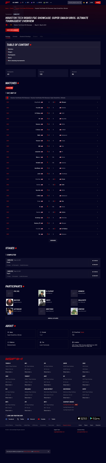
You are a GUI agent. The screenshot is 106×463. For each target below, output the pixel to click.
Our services (43, 446)
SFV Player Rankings (29, 426)
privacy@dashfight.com (82, 453)
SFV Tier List (27, 429)
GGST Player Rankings (87, 400)
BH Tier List (65, 403)
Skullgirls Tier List (28, 416)
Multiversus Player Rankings (69, 413)
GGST (84, 397)
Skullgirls (28, 410)
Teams (91, 446)
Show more (9, 393)
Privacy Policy (18, 446)
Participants (11, 55)
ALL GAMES (15, 2)
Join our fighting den (15, 437)
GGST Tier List (86, 403)
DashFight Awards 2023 (68, 428)
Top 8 (8, 295)
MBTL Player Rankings (10, 426)
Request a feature (67, 446)
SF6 (33, 2)
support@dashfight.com (59, 453)
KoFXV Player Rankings (88, 413)
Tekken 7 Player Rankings (30, 400)
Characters (98, 446)
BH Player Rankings (67, 400)
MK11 (45, 423)
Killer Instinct (48, 410)
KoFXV (84, 410)
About (10, 58)
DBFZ (45, 397)
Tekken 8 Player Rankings (11, 387)
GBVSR (39, 2)
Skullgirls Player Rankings (30, 413)
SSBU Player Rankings (10, 400)
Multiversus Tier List (67, 416)
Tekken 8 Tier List (9, 390)
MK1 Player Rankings (29, 387)
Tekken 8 (8, 384)
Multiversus (66, 410)
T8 (21, 2)
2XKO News (85, 390)
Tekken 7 (27, 397)
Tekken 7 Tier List (28, 403)
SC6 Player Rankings (9, 413)
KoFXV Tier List (86, 416)
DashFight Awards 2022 (68, 431)
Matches (10, 49)
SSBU (6, 397)
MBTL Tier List (8, 429)
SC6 (6, 410)
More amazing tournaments (16, 60)
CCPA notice (35, 446)
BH (64, 397)
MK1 (27, 2)
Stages (10, 52)
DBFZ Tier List (47, 403)
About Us (59, 446)
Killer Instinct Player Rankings (50, 413)
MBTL (6, 423)
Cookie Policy (27, 446)
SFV (26, 423)
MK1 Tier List (27, 390)
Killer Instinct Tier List (48, 416)
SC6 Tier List (8, 416)
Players (86, 446)
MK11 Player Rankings (49, 426)
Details (82, 353)
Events (80, 446)
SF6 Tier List (46, 390)
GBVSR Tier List (66, 390)
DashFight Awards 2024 (68, 426)
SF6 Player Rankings (48, 387)
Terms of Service (9, 446)
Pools (8, 283)
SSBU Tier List (8, 403)
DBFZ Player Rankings (49, 400)
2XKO (46, 2)
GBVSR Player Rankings (68, 387)
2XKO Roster (85, 387)
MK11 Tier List (47, 429)
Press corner (51, 446)
